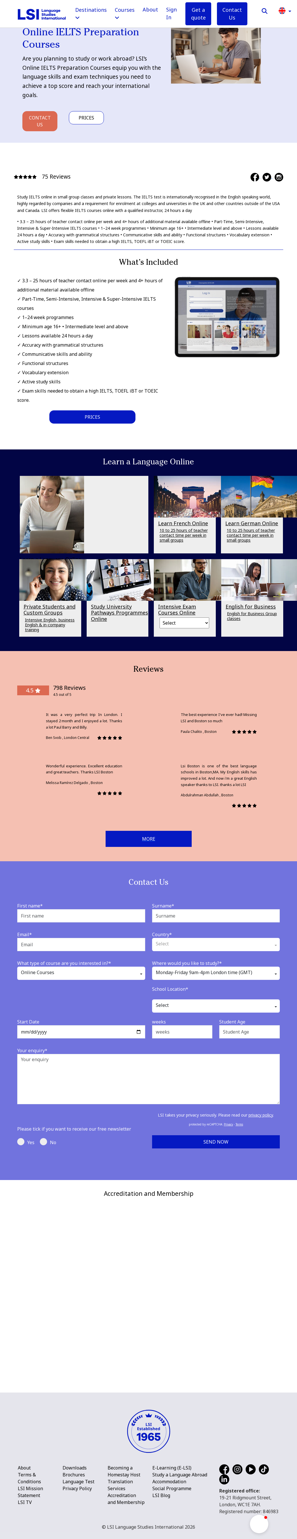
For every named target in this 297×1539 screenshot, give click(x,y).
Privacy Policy (77, 1488)
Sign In (171, 13)
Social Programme (171, 1488)
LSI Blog (161, 1495)
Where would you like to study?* (187, 963)
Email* (24, 934)
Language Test (78, 1481)
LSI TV (25, 1502)
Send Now (215, 1142)
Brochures (74, 1475)
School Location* (170, 989)
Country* (162, 934)
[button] (285, 10)
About (150, 9)
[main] (148, 590)
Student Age (232, 1022)
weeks (159, 1022)
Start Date (28, 1022)
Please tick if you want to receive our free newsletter (74, 1129)
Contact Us (232, 13)
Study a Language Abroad (179, 1475)
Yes (25, 1142)
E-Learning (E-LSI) (171, 1468)
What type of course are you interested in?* (64, 963)
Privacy (228, 1124)
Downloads (75, 1468)
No (48, 1142)
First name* (30, 906)
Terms (239, 1124)
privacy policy (261, 1115)
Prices (86, 118)
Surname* (163, 906)
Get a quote (198, 13)
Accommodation (169, 1481)
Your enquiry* (32, 1050)
